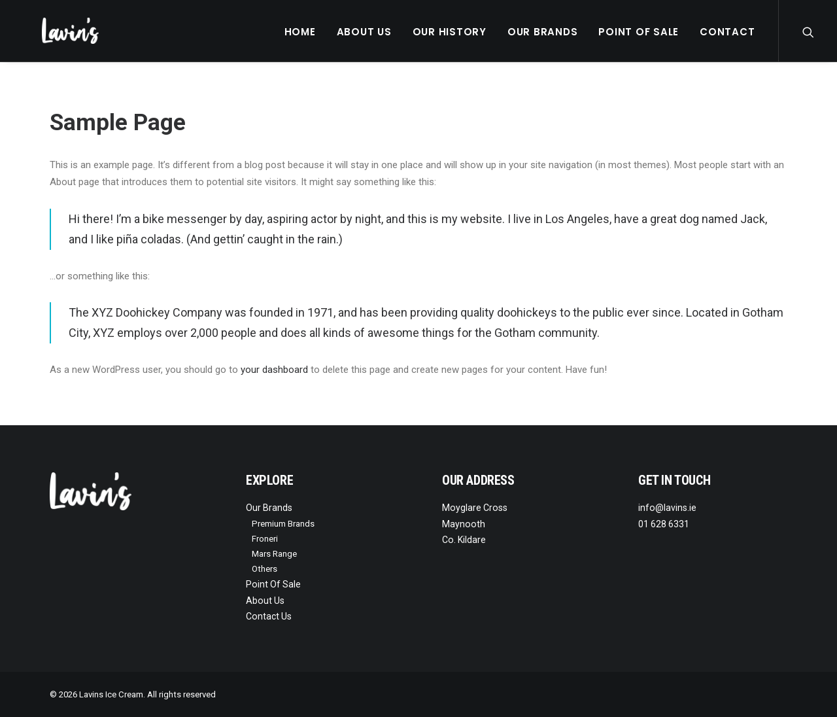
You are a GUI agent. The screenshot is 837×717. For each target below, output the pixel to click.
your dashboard (274, 370)
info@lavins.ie (667, 507)
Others (264, 569)
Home (300, 32)
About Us (364, 32)
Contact (727, 32)
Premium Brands (283, 524)
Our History (450, 32)
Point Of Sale (638, 32)
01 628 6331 (663, 524)
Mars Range (274, 554)
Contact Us (269, 616)
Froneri (265, 539)
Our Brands (542, 32)
